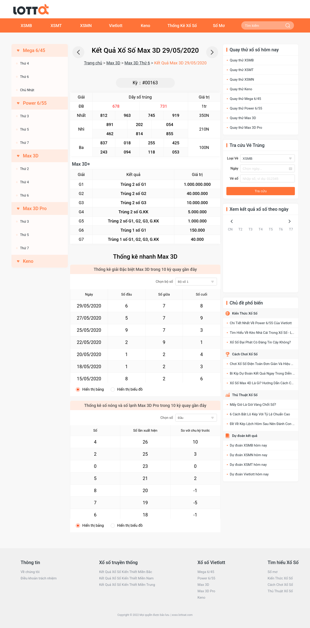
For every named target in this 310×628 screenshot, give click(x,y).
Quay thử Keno (241, 89)
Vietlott (116, 25)
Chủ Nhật (27, 90)
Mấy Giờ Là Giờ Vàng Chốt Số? (253, 405)
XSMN (86, 25)
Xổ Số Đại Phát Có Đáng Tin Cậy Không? (260, 342)
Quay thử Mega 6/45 (245, 99)
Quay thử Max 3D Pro (246, 128)
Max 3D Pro (206, 591)
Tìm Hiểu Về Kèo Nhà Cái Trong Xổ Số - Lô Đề (264, 333)
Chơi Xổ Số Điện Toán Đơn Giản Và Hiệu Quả (263, 364)
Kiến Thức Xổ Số (244, 313)
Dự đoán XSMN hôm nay (248, 455)
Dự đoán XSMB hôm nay (248, 445)
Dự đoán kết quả (244, 436)
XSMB (26, 25)
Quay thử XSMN (242, 79)
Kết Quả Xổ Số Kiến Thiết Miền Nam (126, 578)
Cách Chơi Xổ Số (245, 354)
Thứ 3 (24, 116)
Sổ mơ (272, 572)
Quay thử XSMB (242, 60)
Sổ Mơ (219, 25)
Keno (145, 25)
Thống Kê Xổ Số (182, 25)
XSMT (56, 25)
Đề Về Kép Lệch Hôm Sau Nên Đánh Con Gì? (263, 424)
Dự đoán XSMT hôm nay (248, 465)
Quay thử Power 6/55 (246, 108)
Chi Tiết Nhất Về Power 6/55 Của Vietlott (261, 323)
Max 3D (113, 62)
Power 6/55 (206, 578)
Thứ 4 (24, 63)
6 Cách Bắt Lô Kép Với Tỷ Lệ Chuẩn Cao (260, 414)
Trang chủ (93, 62)
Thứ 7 (24, 143)
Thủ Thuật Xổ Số (245, 395)
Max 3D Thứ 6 (137, 62)
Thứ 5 (24, 129)
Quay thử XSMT (242, 70)
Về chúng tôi (30, 572)
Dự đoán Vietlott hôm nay (249, 474)
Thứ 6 (24, 77)
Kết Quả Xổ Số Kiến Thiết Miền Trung (127, 585)
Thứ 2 (24, 169)
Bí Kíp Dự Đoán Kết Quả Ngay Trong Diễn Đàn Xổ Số (269, 373)
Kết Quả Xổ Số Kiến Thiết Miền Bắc (125, 572)
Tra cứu (261, 191)
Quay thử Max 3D (243, 118)
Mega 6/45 (206, 572)
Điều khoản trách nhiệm (39, 578)
